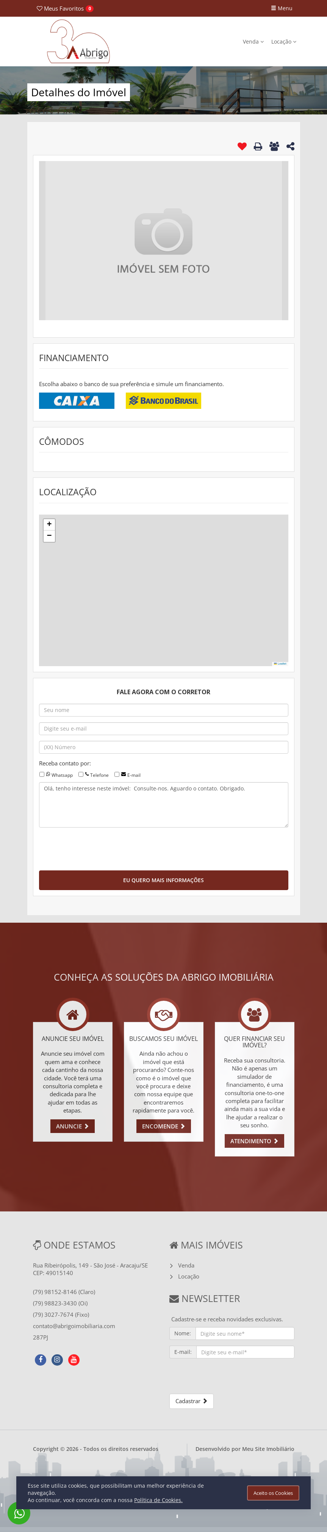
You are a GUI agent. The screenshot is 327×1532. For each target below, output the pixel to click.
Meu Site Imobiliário (268, 1448)
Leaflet (280, 663)
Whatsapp (62, 775)
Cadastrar (191, 1401)
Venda (253, 41)
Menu (282, 8)
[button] (49, 524)
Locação (283, 41)
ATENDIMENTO (254, 1141)
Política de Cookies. (158, 1500)
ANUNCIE (72, 1126)
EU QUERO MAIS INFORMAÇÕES (163, 880)
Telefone (99, 775)
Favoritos (60, 8)
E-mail (134, 775)
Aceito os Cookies (273, 1493)
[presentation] (96, 848)
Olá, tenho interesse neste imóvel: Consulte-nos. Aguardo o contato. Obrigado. (163, 805)
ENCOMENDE (163, 1126)
